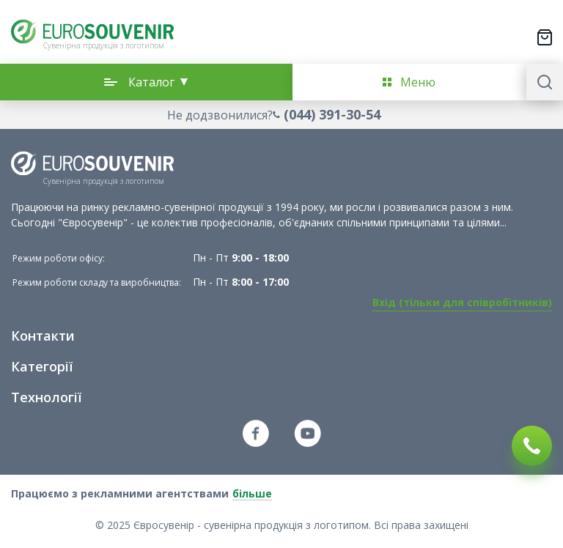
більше (252, 493)
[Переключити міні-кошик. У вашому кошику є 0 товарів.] (544, 37)
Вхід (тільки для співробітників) (462, 302)
